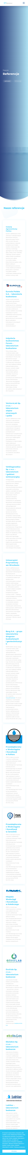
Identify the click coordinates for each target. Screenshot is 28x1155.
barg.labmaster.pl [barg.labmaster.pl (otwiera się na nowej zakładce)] (10, 698)
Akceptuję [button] (14, 1151)
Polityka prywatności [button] (19, 1147)
